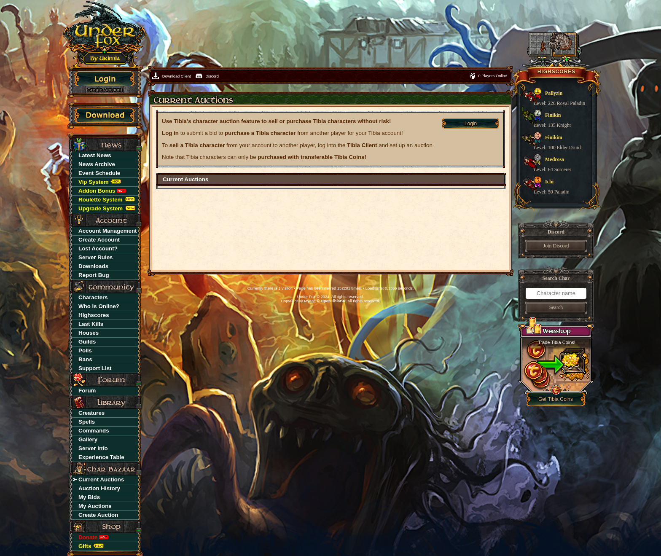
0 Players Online (492, 76)
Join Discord (556, 246)
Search (556, 307)
